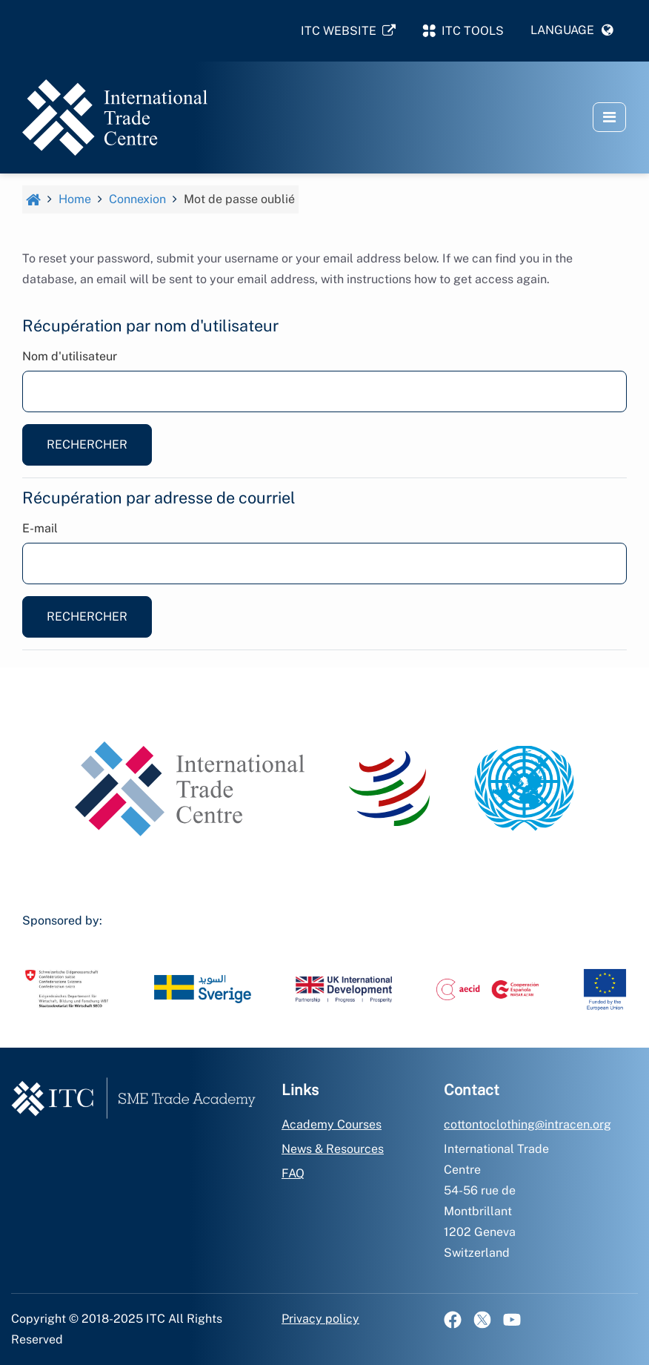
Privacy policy (320, 1319)
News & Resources (333, 1149)
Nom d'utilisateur (69, 356)
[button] (572, 30)
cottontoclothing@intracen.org (527, 1124)
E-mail (40, 528)
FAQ (293, 1173)
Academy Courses (332, 1124)
